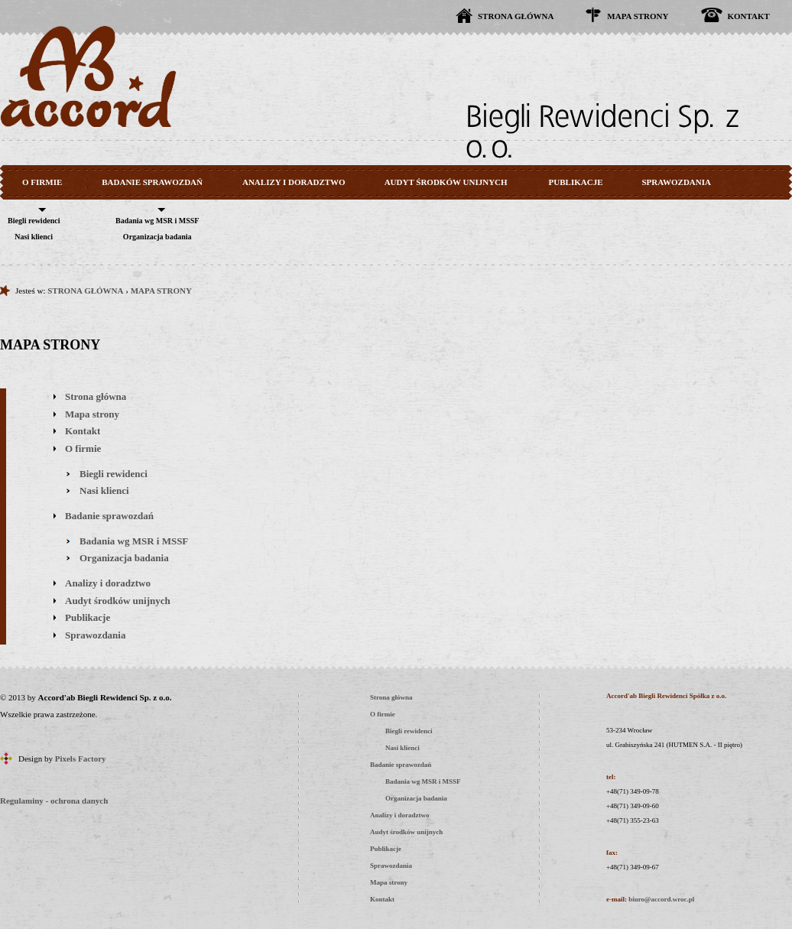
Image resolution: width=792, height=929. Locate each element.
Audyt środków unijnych (117, 600)
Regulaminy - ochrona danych (54, 800)
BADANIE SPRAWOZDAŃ (152, 182)
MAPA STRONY (637, 16)
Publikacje (87, 617)
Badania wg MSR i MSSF (157, 220)
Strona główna (95, 396)
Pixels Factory (80, 758)
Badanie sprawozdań (109, 515)
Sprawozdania (95, 635)
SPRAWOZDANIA (676, 182)
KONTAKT (749, 16)
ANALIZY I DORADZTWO (294, 182)
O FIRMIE (42, 182)
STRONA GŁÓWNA (515, 16)
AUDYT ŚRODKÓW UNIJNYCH (446, 182)
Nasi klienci (34, 236)
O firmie (83, 448)
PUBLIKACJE (576, 182)
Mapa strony (92, 414)
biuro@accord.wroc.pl (661, 899)
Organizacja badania (157, 236)
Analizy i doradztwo (108, 583)
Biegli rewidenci (34, 220)
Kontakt (82, 431)
